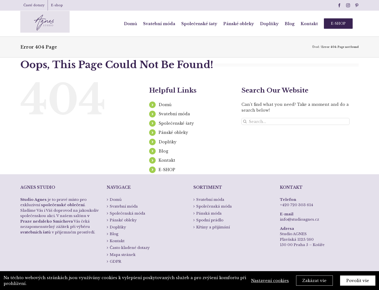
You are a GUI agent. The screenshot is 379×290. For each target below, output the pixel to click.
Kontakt (167, 160)
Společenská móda (127, 213)
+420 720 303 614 (296, 205)
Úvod (315, 47)
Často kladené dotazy (130, 247)
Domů (165, 104)
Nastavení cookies (270, 280)
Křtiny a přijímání (213, 227)
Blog (163, 151)
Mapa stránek (123, 254)
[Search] (244, 121)
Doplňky (167, 141)
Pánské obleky (173, 132)
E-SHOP (167, 169)
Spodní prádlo (209, 220)
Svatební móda (174, 113)
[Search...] (295, 121)
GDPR (115, 261)
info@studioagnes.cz (299, 219)
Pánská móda (209, 213)
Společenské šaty (176, 123)
